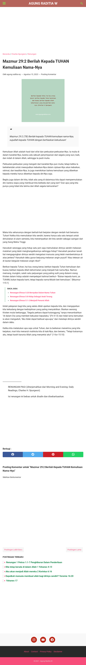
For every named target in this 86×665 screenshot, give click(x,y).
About (26, 651)
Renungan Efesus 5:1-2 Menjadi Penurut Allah (29, 300)
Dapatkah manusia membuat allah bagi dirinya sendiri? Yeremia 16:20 (39, 576)
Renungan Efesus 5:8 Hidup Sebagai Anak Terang (31, 296)
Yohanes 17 (11, 580)
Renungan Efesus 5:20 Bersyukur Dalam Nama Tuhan (32, 293)
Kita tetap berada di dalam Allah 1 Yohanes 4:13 (29, 567)
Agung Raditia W (43, 3)
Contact (34, 651)
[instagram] (34, 640)
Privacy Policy (46, 651)
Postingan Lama (74, 550)
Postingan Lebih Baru (13, 550)
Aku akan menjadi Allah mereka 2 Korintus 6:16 (29, 571)
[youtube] (43, 640)
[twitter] (33, 454)
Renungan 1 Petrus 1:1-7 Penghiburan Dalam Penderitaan (34, 562)
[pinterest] (53, 454)
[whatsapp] (73, 454)
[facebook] (13, 454)
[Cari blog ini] (81, 3)
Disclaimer (58, 651)
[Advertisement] (43, 30)
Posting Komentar (48, 74)
